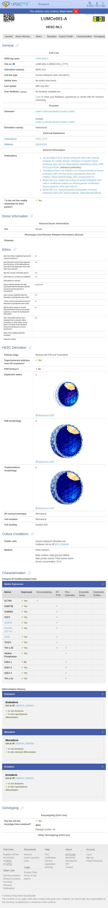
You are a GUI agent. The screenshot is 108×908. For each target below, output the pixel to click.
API (67, 864)
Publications (9, 888)
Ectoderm (9, 767)
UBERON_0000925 (24, 705)
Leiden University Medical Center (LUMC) (55, 111)
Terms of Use (30, 875)
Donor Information (23, 36)
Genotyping (99, 36)
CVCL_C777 (41, 139)
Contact (69, 867)
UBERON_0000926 (24, 743)
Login (102, 4)
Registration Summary (94, 14)
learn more (66, 11)
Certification (50, 857)
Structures (70, 857)
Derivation (52, 36)
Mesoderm (9, 732)
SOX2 (7, 637)
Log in (89, 854)
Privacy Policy (30, 872)
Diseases (7, 885)
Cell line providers (11, 875)
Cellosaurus (10, 139)
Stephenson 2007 (44, 415)
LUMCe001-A (41, 58)
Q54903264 (41, 144)
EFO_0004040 (62, 544)
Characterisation (84, 36)
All (7, 861)
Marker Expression (13, 584)
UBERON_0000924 (24, 778)
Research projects (11, 879)
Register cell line (11, 854)
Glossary (49, 867)
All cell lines (8, 857)
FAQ (47, 854)
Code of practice (31, 857)
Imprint (27, 879)
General (9, 36)
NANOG (8, 623)
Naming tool (71, 861)
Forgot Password (94, 861)
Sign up (89, 857)
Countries (7, 882)
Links (26, 861)
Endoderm (9, 694)
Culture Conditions (67, 36)
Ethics (39, 36)
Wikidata (8, 144)
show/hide (23, 91)
